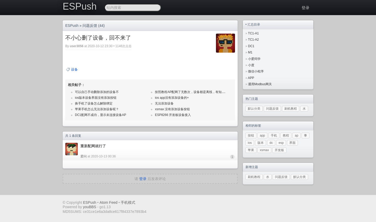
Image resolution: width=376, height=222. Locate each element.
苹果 (251, 150)
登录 (305, 7)
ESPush (80, 6)
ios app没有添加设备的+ (172, 98)
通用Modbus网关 (260, 84)
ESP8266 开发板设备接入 (173, 115)
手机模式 (128, 202)
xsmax (264, 150)
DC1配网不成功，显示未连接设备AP (100, 115)
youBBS (90, 207)
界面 (292, 143)
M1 (250, 52)
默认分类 (254, 108)
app (262, 135)
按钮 (251, 135)
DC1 (251, 46)
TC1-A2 (253, 39)
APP (251, 78)
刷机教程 (290, 108)
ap (296, 135)
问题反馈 (90, 25)
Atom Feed (108, 202)
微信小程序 (256, 71)
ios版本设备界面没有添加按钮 (95, 98)
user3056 (76, 46)
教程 (286, 135)
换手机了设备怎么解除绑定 (94, 103)
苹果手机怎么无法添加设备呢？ (97, 109)
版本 (260, 143)
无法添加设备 (164, 103)
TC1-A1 (253, 33)
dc (271, 143)
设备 (74, 69)
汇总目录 (254, 24)
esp (281, 143)
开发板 (279, 150)
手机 (274, 135)
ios (250, 143)
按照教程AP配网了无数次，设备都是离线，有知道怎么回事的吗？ (201, 92)
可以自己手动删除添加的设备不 (97, 92)
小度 (251, 65)
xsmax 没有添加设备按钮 (172, 109)
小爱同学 (254, 59)
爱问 (83, 156)
